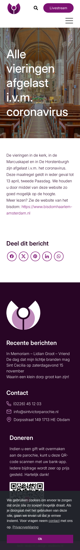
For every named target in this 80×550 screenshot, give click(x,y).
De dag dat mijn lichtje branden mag (38, 359)
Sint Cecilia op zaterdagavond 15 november (34, 368)
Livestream (58, 8)
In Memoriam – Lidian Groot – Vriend (38, 353)
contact (54, 521)
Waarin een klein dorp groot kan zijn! (38, 377)
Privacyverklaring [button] (26, 527)
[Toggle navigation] (68, 19)
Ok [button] (40, 539)
